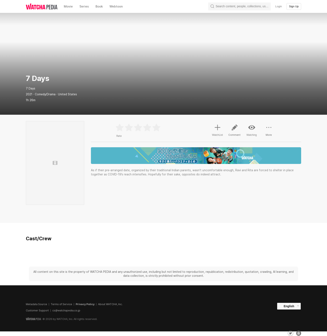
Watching (252, 130)
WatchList (217, 129)
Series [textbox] (84, 6)
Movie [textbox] (68, 6)
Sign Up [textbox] (294, 6)
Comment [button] (234, 132)
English (289, 306)
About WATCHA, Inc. (110, 304)
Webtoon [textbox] (116, 6)
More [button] (268, 132)
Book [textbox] (99, 6)
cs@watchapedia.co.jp (66, 310)
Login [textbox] (278, 6)
